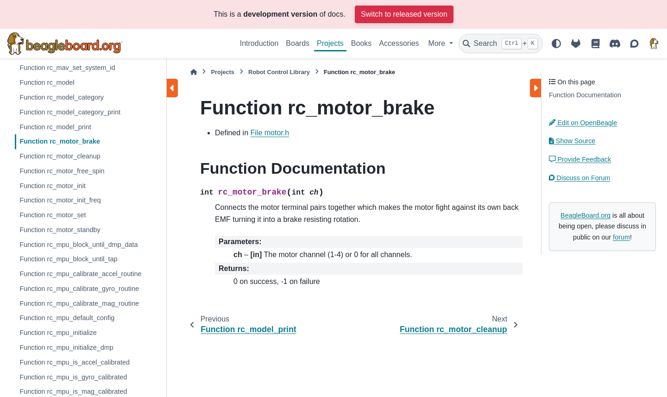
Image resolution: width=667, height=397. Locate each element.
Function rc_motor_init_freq (60, 200)
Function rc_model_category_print (69, 112)
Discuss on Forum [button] (579, 178)
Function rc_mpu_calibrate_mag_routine (79, 303)
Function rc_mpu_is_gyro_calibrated (73, 377)
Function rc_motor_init (52, 185)
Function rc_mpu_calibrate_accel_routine (80, 273)
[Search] (501, 43)
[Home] (193, 72)
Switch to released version (404, 14)
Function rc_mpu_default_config (66, 317)
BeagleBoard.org (585, 215)
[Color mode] (556, 43)
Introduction (259, 43)
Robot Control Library (279, 72)
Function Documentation (585, 95)
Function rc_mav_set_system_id (67, 67)
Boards (297, 43)
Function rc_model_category (61, 97)
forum (621, 237)
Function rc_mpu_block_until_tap (68, 259)
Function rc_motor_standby (59, 229)
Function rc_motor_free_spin (61, 171)
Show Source (572, 141)
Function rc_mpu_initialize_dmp (66, 347)
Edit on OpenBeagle (583, 122)
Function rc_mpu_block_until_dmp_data (78, 244)
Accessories (399, 43)
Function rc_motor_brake (59, 141)
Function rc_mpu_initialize (57, 332)
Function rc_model (46, 82)
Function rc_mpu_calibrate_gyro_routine (79, 288)
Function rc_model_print (55, 127)
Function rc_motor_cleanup (59, 156)
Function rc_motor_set (52, 215)
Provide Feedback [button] (580, 159)
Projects (330, 43)
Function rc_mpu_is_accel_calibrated (74, 362)
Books (361, 43)
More (437, 43)
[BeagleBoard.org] (654, 43)
